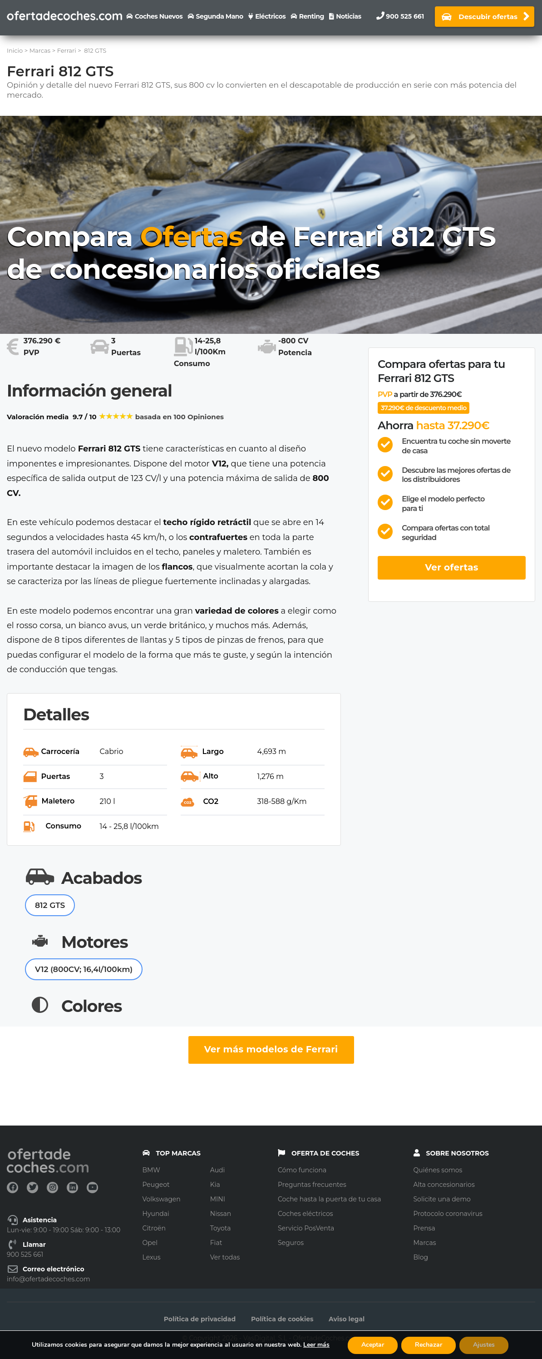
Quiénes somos (438, 1170)
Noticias (348, 16)
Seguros (291, 1243)
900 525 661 (405, 16)
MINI (217, 1199)
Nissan (221, 1214)
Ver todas (225, 1257)
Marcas (425, 1243)
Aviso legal (347, 1319)
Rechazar (428, 1344)
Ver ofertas (451, 567)
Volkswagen (162, 1199)
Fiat (216, 1243)
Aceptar (372, 1344)
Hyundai (156, 1214)
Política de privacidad (200, 1319)
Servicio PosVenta (306, 1228)
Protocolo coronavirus (448, 1214)
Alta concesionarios (444, 1184)
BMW (151, 1170)
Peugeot (156, 1184)
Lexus (152, 1257)
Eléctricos (270, 16)
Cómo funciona (302, 1170)
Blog (421, 1257)
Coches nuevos (158, 16)
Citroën (154, 1228)
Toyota (220, 1228)
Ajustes (484, 1344)
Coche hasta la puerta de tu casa (329, 1199)
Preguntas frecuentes (312, 1184)
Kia (215, 1184)
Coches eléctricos (305, 1214)
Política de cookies (282, 1319)
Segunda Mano (219, 16)
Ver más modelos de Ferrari (271, 1049)
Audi (217, 1170)
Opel (150, 1243)
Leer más (316, 1344)
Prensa (424, 1228)
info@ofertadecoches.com (48, 1279)
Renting (311, 16)
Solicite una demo (442, 1199)
